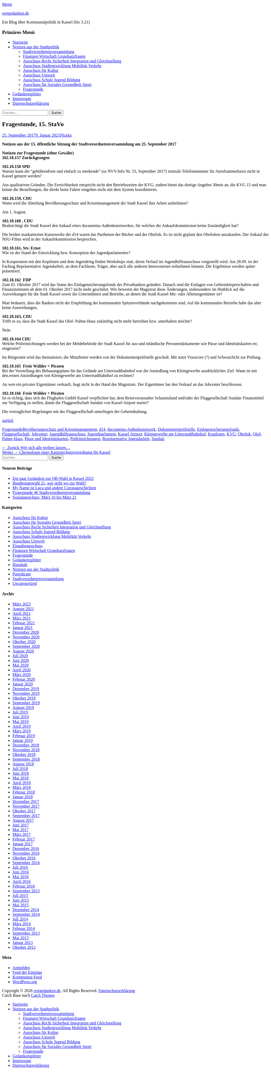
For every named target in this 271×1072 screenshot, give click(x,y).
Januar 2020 (23, 684)
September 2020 (26, 646)
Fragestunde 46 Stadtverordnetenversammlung (51, 492)
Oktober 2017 (24, 811)
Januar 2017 (23, 844)
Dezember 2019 (26, 688)
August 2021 (23, 609)
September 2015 (26, 891)
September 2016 (26, 862)
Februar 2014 (24, 928)
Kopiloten (216, 434)
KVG (231, 434)
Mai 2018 (21, 778)
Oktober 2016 (24, 858)
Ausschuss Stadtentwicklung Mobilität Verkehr (62, 65)
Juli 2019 (20, 712)
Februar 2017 (24, 839)
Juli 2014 (20, 919)
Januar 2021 (23, 627)
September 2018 (26, 759)
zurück (8, 420)
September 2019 (26, 703)
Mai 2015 (21, 905)
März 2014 (22, 924)
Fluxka (65, 135)
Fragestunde (33, 89)
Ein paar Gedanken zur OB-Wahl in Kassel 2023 (53, 478)
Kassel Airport (130, 434)
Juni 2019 (21, 717)
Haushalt (20, 564)
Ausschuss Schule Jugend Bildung (51, 80)
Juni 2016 (21, 872)
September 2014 (26, 914)
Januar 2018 (23, 797)
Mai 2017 (21, 830)
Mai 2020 (21, 665)
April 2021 (22, 613)
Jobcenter (39, 434)
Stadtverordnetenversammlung (48, 51)
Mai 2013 (21, 938)
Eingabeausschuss (28, 546)
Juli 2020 (20, 656)
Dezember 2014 (26, 909)
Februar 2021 (24, 623)
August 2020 (23, 651)
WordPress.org (25, 982)
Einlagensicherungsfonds (218, 429)
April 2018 (22, 782)
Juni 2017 (21, 825)
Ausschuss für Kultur (40, 70)
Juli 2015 (20, 895)
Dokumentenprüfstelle (176, 429)
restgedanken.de (15, 13)
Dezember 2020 (26, 632)
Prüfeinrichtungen (85, 438)
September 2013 (26, 933)
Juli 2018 (20, 768)
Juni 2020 (21, 660)
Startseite (20, 42)
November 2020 (26, 637)
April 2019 (22, 726)
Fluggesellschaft (15, 434)
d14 (102, 429)
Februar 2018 (24, 792)
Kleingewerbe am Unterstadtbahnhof (175, 434)
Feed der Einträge (27, 972)
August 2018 (23, 764)
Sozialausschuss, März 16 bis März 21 (44, 497)
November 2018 (26, 750)
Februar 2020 (24, 679)
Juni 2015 (21, 900)
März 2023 (22, 604)
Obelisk (244, 434)
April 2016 (22, 881)
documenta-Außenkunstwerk (131, 429)
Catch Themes (43, 995)
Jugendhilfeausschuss (67, 434)
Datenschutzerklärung (31, 103)
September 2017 (26, 815)
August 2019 (23, 707)
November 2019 (26, 693)
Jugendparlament (101, 434)
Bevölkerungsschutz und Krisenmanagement (59, 429)
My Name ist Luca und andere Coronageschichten (54, 488)
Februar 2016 (24, 886)
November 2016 (26, 853)
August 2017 (23, 820)
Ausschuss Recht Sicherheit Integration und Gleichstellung (72, 61)
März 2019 (22, 731)
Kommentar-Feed (27, 977)
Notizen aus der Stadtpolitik (36, 47)
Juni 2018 (21, 773)
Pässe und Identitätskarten (46, 438)
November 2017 (26, 806)
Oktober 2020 (24, 641)
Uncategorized (25, 583)
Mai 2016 (21, 877)
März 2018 (22, 787)
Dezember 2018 (26, 745)
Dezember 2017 (26, 801)
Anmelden (21, 967)
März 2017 (22, 834)
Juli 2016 (20, 867)
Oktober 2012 (24, 947)
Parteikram (22, 574)
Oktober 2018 (24, 754)
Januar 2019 (23, 740)
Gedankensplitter (27, 94)
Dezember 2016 (26, 848)
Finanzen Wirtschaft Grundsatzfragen (54, 56)
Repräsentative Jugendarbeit (126, 438)
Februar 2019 (24, 735)
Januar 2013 (23, 942)
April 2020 (22, 670)
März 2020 (22, 674)
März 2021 (22, 618)
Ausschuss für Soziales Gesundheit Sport (57, 84)
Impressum (22, 98)
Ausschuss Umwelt (39, 75)
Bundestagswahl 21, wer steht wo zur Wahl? (49, 483)
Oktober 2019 (24, 698)
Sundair (158, 438)
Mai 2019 (21, 721)
